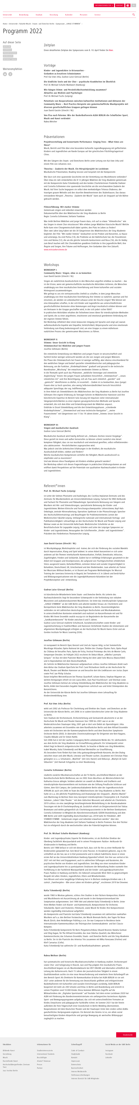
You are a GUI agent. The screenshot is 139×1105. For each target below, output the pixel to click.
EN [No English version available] (134, 5)
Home (5, 24)
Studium (39, 15)
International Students (46, 1054)
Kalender (69, 15)
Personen (83, 15)
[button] (133, 15)
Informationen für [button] (103, 5)
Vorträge (7, 50)
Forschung (54, 15)
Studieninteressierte (45, 1050)
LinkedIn (108, 1057)
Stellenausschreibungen (80, 1075)
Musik (5, 1057)
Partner (40, 1068)
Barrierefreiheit (77, 1068)
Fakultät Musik (25, 24)
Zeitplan (6, 47)
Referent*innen (9, 59)
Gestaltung (7, 1054)
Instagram (109, 1050)
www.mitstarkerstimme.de (55, 249)
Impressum (75, 1061)
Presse (39, 1064)
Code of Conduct (77, 1050)
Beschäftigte (42, 1057)
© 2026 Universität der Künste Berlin (15, 1088)
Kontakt (119, 5)
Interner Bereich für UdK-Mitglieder (85, 1078)
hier (111, 50)
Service (98, 15)
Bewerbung (23, 15)
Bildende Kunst (9, 1050)
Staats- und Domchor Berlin (43, 24)
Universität (7, 15)
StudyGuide (126, 1035)
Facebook (109, 1054)
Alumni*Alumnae (44, 1061)
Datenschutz (76, 1064)
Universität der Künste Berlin (12, 4)
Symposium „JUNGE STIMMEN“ (68, 24)
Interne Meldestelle (79, 1071)
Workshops (8, 56)
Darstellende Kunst (10, 1061)
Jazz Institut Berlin (10, 1070)
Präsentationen (9, 53)
